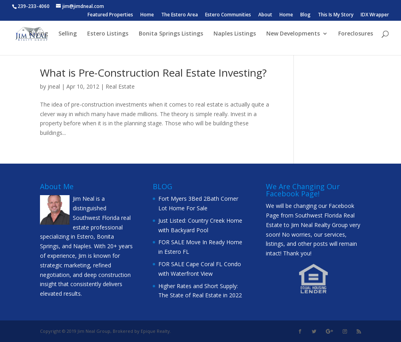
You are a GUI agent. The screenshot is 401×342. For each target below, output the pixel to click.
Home (147, 15)
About (265, 15)
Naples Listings (234, 34)
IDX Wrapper (375, 15)
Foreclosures (355, 34)
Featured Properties (110, 15)
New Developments (293, 34)
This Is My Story (335, 15)
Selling (67, 34)
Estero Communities (228, 15)
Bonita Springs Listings (171, 34)
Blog (305, 15)
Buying (38, 34)
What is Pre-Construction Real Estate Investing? (153, 72)
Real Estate (120, 86)
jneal (54, 86)
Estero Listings (107, 34)
